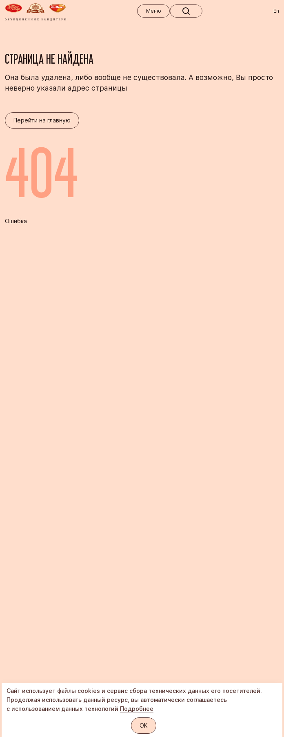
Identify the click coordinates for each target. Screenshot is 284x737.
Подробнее (136, 708)
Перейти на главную (42, 120)
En (276, 11)
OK (144, 725)
